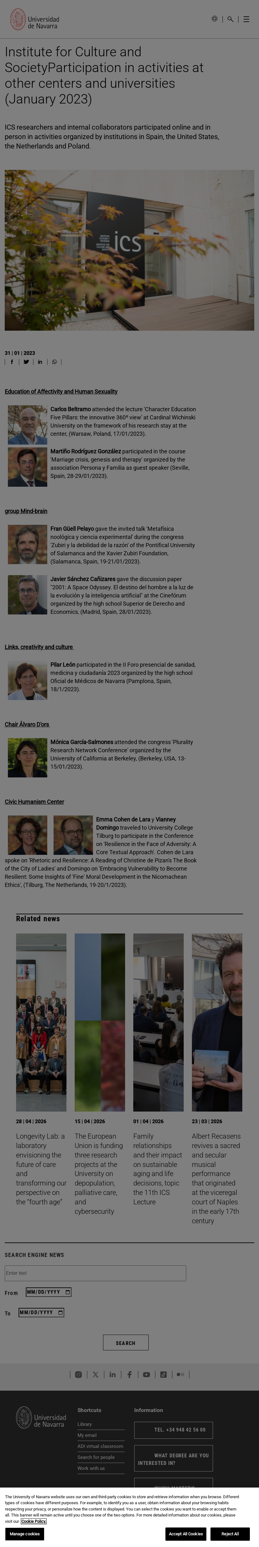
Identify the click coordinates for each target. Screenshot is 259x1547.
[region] (129, 1517)
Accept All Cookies (186, 1534)
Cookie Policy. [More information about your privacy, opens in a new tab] (33, 1521)
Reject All (230, 1534)
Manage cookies (25, 1534)
